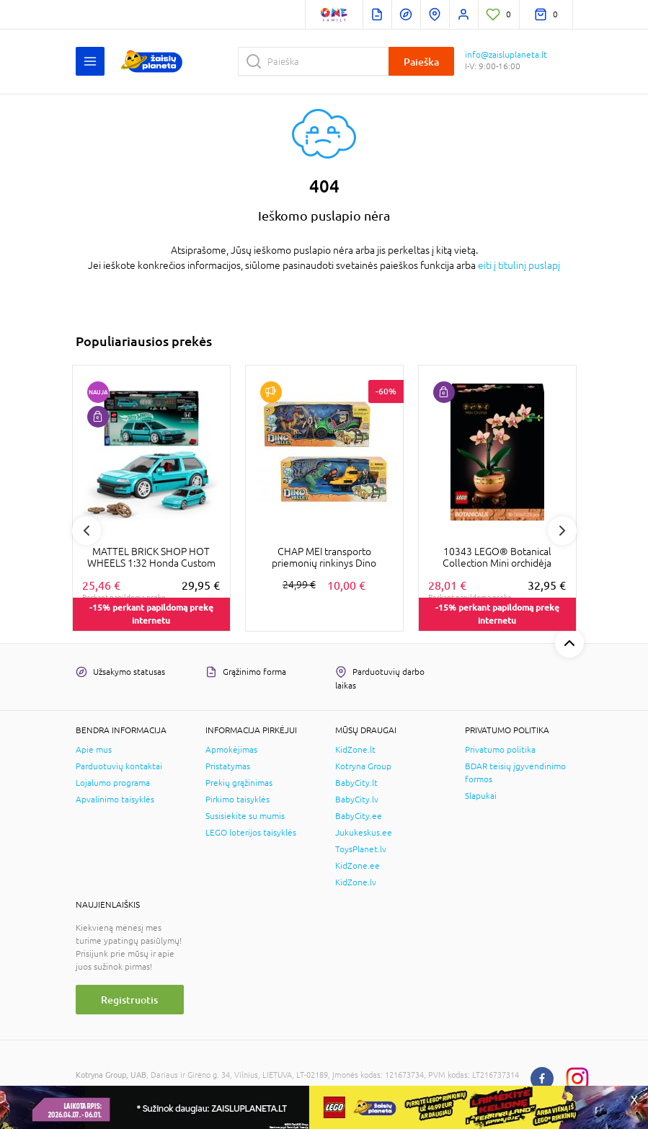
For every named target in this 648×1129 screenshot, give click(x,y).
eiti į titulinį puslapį (519, 265)
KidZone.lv (355, 882)
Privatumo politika (500, 750)
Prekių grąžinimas (238, 783)
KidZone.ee (357, 866)
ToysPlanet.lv (360, 849)
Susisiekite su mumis (245, 816)
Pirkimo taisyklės (237, 799)
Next (562, 530)
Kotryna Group (363, 766)
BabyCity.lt (356, 783)
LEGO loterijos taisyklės (250, 833)
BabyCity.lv (356, 799)
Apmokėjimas (231, 750)
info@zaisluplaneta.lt (506, 55)
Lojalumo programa (113, 783)
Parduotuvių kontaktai (119, 766)
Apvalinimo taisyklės (115, 799)
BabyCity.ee (358, 816)
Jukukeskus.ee (363, 833)
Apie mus (94, 750)
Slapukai (481, 796)
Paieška (421, 62)
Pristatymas (227, 766)
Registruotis (129, 999)
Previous (86, 530)
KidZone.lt (355, 750)
